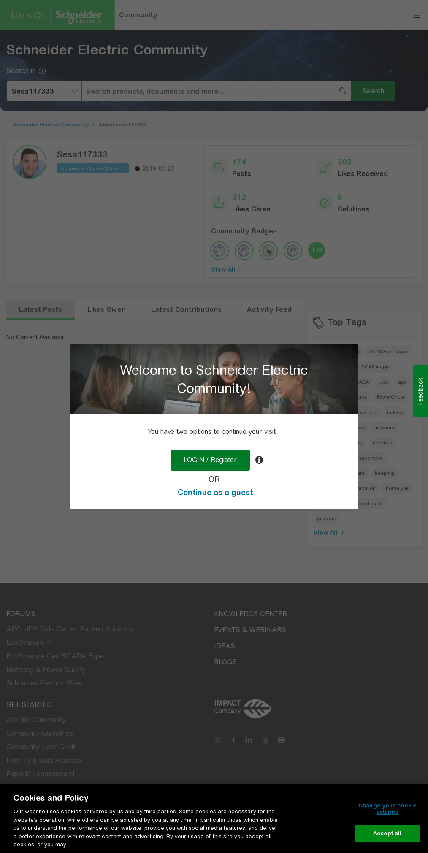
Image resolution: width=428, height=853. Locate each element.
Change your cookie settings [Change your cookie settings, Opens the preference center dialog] (387, 808)
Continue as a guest (215, 492)
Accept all (387, 833)
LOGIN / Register (210, 460)
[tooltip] (259, 460)
